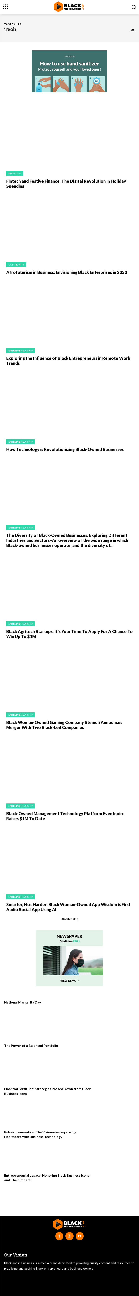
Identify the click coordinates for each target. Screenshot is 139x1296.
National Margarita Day (22, 1002)
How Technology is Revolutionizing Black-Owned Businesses (65, 449)
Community (16, 264)
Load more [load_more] (70, 919)
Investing (14, 173)
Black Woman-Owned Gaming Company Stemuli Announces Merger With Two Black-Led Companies (64, 725)
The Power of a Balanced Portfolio (31, 1045)
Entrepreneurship (20, 350)
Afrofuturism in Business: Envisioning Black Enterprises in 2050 (66, 272)
